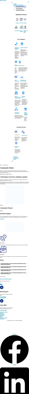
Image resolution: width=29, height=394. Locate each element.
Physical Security (21, 65)
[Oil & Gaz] (21, 20)
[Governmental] (16, 28)
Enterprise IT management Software (17, 48)
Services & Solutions (18, 5)
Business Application (24, 47)
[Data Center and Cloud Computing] (21, 77)
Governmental (17, 30)
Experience (16, 158)
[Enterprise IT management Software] (16, 45)
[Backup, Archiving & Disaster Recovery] (25, 110)
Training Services (24, 135)
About (15, 3)
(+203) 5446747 (3, 297)
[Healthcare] (17, 20)
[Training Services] (23, 132)
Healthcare (17, 22)
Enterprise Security (23, 97)
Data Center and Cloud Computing (23, 80)
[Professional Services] (16, 144)
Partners (16, 156)
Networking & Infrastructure (17, 113)
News (15, 159)
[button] (14, 264)
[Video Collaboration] (16, 77)
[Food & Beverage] (21, 28)
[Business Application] (22, 45)
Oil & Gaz (21, 22)
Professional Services (17, 147)
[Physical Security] (19, 63)
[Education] (24, 20)
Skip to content (3, 0)
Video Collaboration (17, 80)
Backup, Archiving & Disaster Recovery (26, 113)
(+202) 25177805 (3, 310)
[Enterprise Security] (23, 94)
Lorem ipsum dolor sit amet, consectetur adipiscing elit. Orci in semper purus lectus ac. (13, 264)
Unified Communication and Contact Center (18, 97)
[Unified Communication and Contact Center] (16, 94)
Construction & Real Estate (26, 31)
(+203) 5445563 (3, 296)
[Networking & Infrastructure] (16, 110)
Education (25, 22)
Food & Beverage (21, 31)
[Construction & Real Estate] (25, 28)
